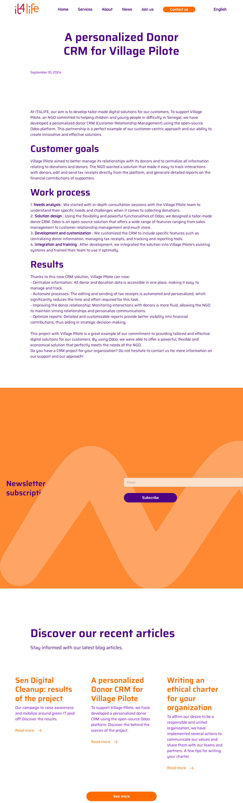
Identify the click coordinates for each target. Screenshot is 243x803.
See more (121, 796)
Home (63, 9)
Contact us (179, 9)
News (127, 9)
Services (85, 9)
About (107, 9)
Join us (147, 9)
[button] (220, 9)
